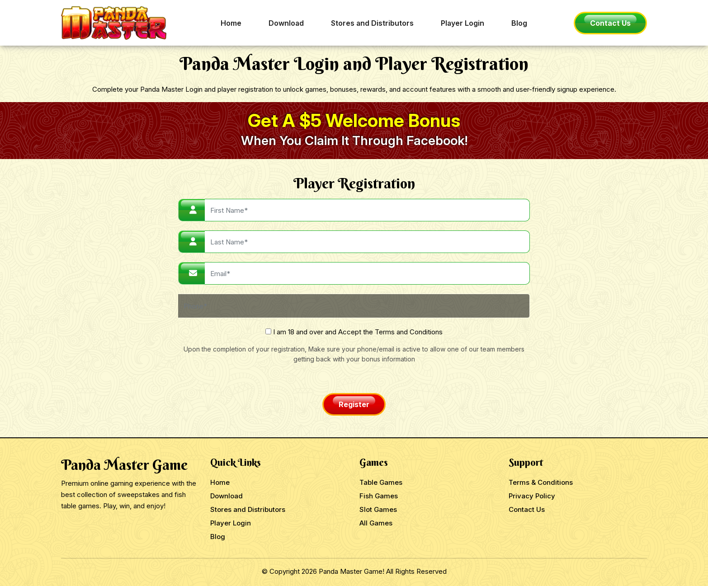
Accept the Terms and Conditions (390, 332)
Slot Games (378, 509)
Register (354, 404)
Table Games (380, 482)
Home (231, 23)
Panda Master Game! (351, 571)
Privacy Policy (532, 496)
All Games (375, 523)
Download (286, 23)
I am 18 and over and (354, 332)
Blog (519, 23)
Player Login (462, 23)
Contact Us (610, 23)
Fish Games (378, 496)
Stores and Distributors (372, 23)
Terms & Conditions (541, 482)
